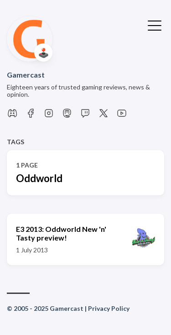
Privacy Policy (109, 308)
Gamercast (26, 74)
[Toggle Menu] (154, 24)
